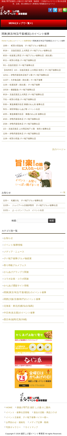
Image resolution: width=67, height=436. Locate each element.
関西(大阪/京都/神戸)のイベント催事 (22, 299)
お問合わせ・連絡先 (15, 422)
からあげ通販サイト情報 (16, 285)
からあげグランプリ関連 (16, 272)
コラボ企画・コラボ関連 (16, 279)
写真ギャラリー (13, 427)
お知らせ (11, 41)
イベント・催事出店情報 (17, 412)
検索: (14, 220)
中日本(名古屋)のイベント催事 (19, 312)
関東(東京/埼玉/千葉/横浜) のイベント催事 (25, 292)
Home (4, 41)
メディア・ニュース (14, 251)
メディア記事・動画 (38, 422)
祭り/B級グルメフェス (15, 265)
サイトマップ (31, 427)
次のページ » (58, 149)
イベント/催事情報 (24, 41)
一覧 (63, 192)
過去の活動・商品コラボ (45, 412)
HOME (9, 407)
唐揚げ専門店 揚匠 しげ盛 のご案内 (33, 407)
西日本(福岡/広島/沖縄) (15, 319)
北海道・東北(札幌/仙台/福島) (19, 306)
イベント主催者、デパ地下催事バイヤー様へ (27, 417)
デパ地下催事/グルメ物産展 (18, 258)
